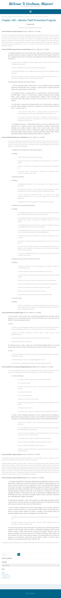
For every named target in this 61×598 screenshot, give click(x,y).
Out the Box (32, 593)
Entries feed (5, 574)
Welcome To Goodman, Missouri (30, 3)
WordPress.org (6, 578)
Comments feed (6, 576)
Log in (3, 572)
